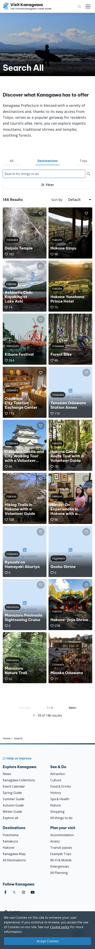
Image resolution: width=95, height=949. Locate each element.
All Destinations (14, 860)
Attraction (57, 774)
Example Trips (60, 854)
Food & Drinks (60, 786)
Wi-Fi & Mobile (60, 860)
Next (73, 708)
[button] (41, 213)
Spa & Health (59, 799)
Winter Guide (12, 811)
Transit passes (61, 847)
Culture (55, 780)
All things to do (61, 818)
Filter (47, 185)
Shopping (57, 811)
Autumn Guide (13, 805)
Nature (55, 805)
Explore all (10, 818)
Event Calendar (14, 786)
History (55, 793)
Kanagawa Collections (19, 780)
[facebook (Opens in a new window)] (5, 892)
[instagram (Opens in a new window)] (23, 892)
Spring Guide (12, 793)
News (7, 774)
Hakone (8, 847)
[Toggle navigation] (88, 6)
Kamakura (10, 841)
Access (55, 841)
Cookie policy (59, 927)
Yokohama (10, 835)
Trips (83, 161)
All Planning (59, 873)
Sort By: (57, 200)
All (11, 161)
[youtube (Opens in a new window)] (32, 892)
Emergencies (59, 866)
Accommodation (62, 835)
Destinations (47, 161)
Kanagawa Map (14, 854)
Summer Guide (13, 799)
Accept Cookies (48, 941)
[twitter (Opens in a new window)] (14, 892)
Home (7, 738)
